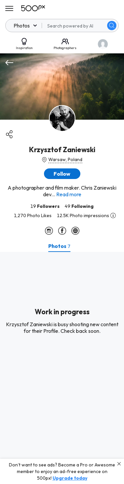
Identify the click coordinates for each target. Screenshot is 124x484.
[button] (62, 173)
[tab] (59, 246)
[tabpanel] (62, 368)
